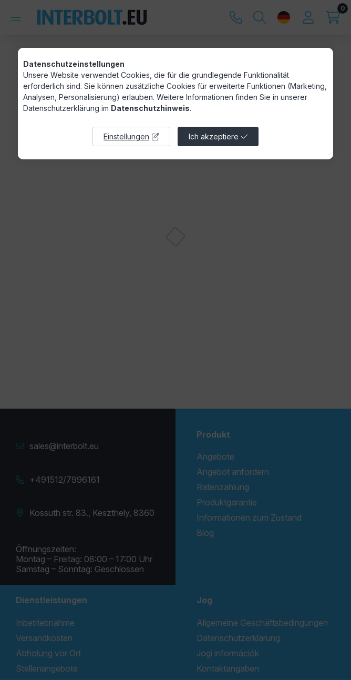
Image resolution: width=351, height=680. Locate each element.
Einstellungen (126, 136)
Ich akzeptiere (214, 136)
